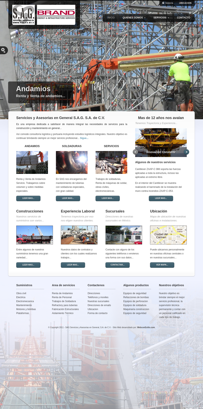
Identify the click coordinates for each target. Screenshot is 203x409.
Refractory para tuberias (65, 305)
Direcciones (94, 293)
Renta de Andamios (62, 293)
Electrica (20, 297)
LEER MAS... (28, 198)
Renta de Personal (62, 297)
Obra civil (21, 293)
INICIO (111, 17)
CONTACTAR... (117, 265)
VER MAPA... (162, 265)
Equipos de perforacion (135, 301)
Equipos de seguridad (134, 293)
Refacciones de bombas (136, 297)
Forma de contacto (97, 313)
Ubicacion (93, 309)
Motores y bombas (26, 309)
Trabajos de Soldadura (64, 301)
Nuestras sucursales (98, 301)
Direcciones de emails (99, 305)
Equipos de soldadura (134, 305)
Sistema (169, 3)
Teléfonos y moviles (98, 297)
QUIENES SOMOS (134, 17)
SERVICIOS (161, 17)
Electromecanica (25, 301)
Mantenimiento (24, 305)
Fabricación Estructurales (65, 309)
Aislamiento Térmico (62, 313)
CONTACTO (183, 17)
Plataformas (22, 313)
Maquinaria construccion (136, 309)
